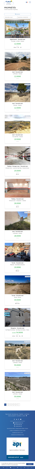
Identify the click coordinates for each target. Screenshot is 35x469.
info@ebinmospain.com (19, 422)
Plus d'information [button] (14, 464)
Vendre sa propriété (12, 415)
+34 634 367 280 (18, 424)
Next (29, 28)
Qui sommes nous (15, 414)
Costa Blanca (19, 415)
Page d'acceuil (8, 414)
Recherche (17, 14)
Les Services (26, 414)
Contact (23, 415)
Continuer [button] (30, 464)
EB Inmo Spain (8, 2)
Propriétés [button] (21, 414)
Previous (6, 28)
